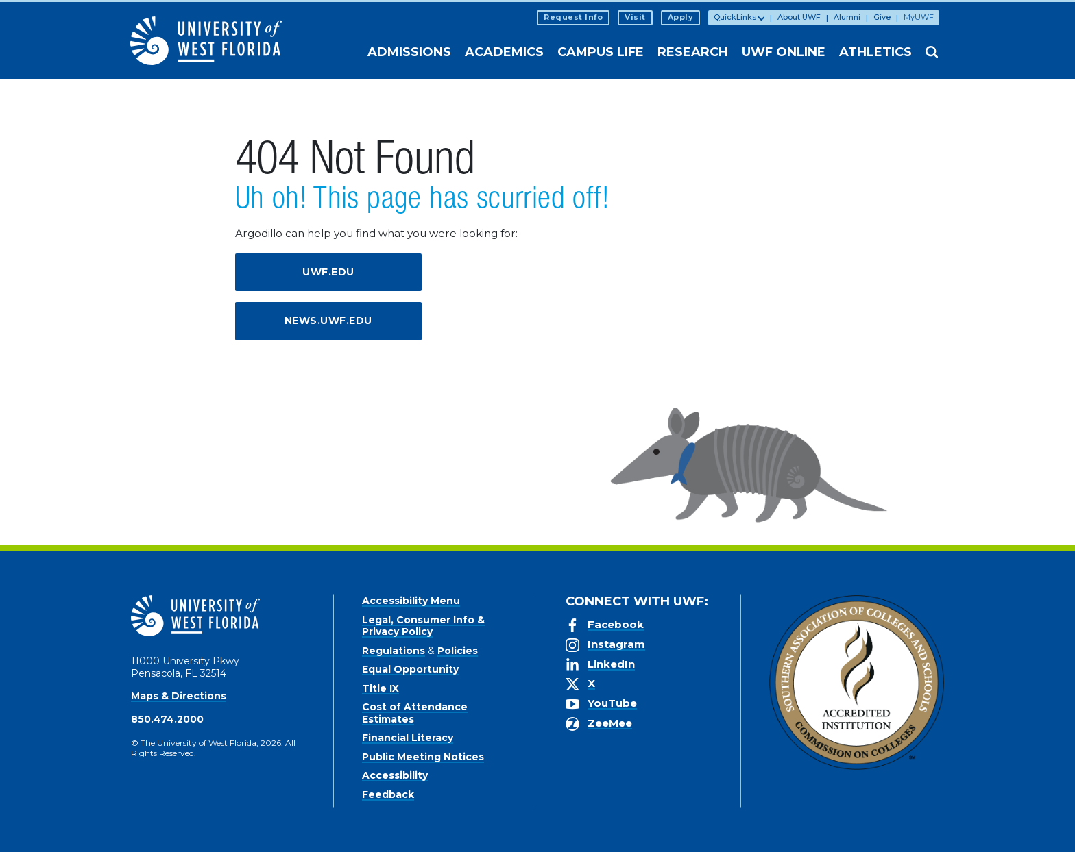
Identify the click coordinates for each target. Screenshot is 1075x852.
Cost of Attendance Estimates (415, 713)
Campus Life (600, 52)
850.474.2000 (167, 719)
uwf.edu (328, 272)
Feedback (388, 794)
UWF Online (783, 52)
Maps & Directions (178, 696)
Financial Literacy (407, 737)
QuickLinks (735, 17)
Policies (457, 650)
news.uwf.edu (328, 320)
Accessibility (395, 775)
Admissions (409, 52)
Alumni (847, 17)
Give (882, 17)
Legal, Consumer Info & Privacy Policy (423, 626)
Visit (635, 17)
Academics (504, 52)
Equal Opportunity (410, 669)
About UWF (799, 17)
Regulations (393, 650)
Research (692, 52)
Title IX (380, 688)
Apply (681, 17)
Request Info (573, 17)
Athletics (875, 52)
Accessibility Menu (411, 600)
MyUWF (919, 17)
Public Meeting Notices (423, 757)
